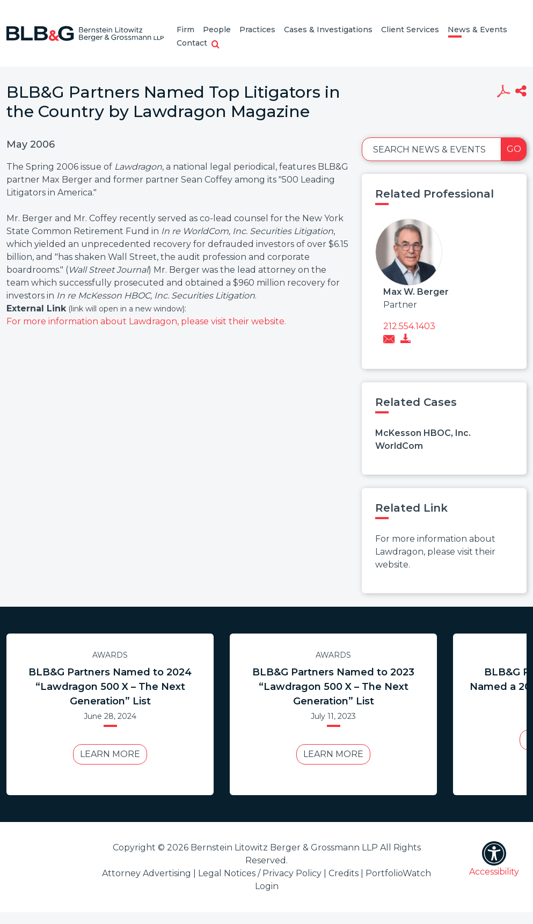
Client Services (410, 29)
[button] (215, 45)
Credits (343, 873)
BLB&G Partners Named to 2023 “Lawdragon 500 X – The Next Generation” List (333, 686)
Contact (192, 43)
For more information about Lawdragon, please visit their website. (146, 321)
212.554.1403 (409, 326)
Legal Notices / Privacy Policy (260, 873)
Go (514, 149)
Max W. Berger (416, 292)
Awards (110, 655)
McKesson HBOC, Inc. (423, 433)
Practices (257, 29)
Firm (185, 29)
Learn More (110, 754)
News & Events (477, 29)
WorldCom (399, 446)
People (217, 29)
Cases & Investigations (328, 29)
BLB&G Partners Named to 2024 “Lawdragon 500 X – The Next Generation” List (110, 686)
